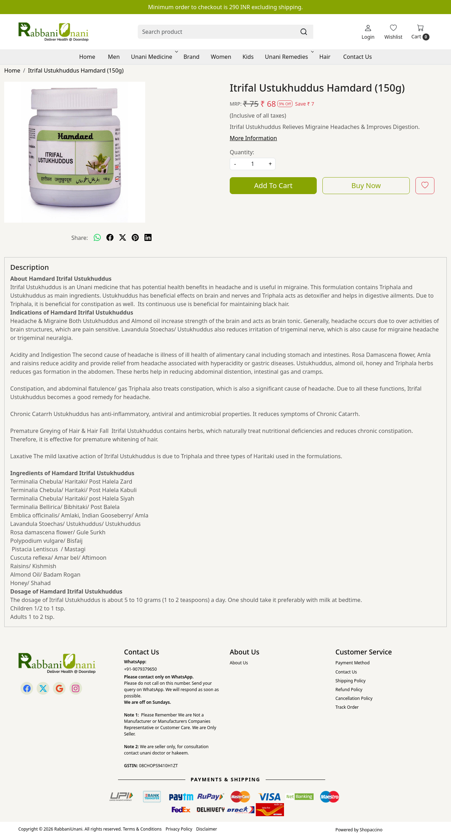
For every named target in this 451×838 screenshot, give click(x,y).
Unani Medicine (154, 57)
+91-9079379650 (140, 669)
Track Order (347, 707)
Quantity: (242, 152)
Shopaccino (371, 830)
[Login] (368, 32)
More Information (253, 138)
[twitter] (122, 238)
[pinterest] (135, 238)
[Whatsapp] (97, 238)
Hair (324, 57)
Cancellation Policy (353, 698)
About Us (239, 663)
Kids (248, 57)
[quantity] (253, 164)
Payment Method (352, 663)
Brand (191, 57)
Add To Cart (273, 185)
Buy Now (366, 185)
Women (221, 57)
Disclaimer (206, 829)
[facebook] (110, 238)
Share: (79, 238)
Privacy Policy (179, 829)
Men (113, 57)
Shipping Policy (350, 681)
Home (87, 57)
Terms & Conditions (142, 829)
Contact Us (357, 57)
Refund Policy (348, 690)
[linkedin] (148, 238)
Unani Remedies (289, 57)
